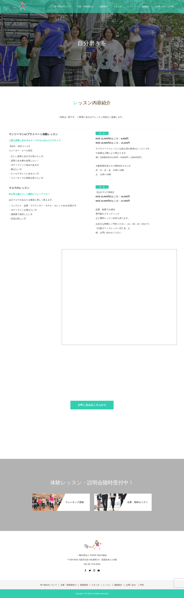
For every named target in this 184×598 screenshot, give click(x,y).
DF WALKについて (62, 6)
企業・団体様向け (85, 6)
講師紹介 (146, 6)
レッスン (132, 6)
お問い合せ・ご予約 (165, 6)
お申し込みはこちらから (92, 404)
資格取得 (103, 6)
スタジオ (117, 6)
